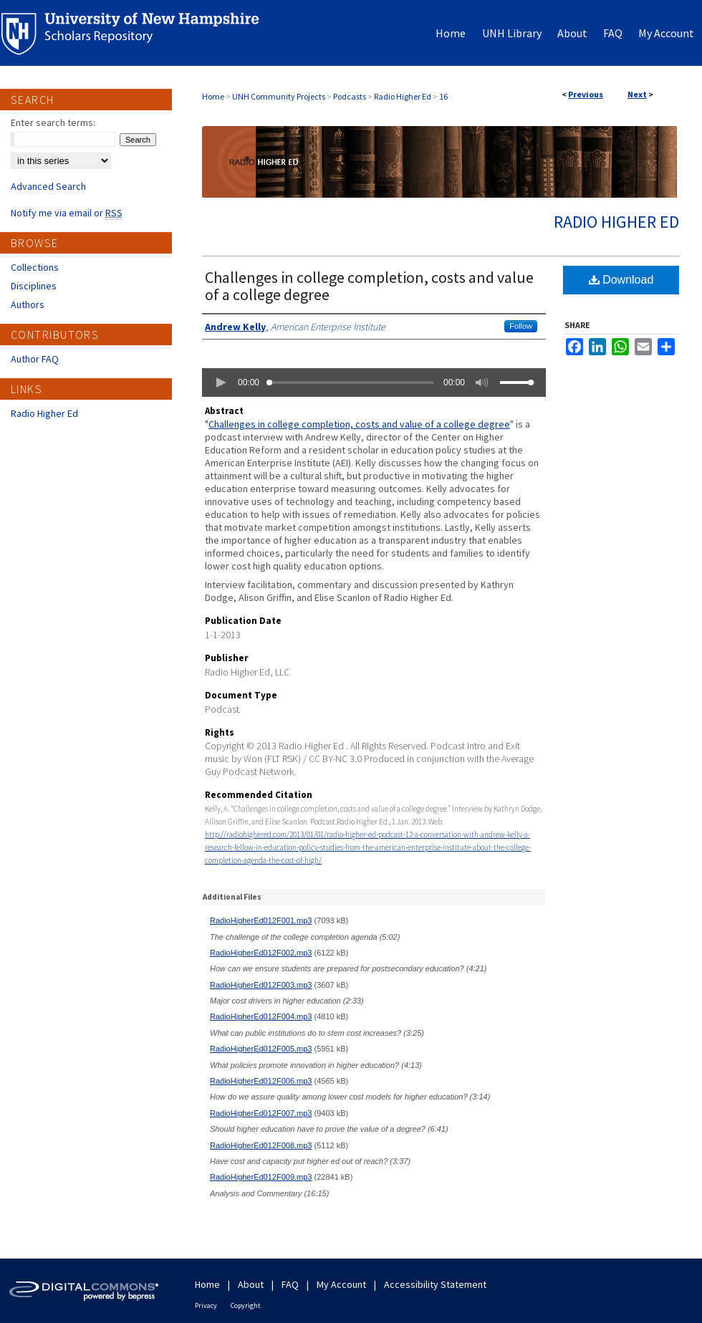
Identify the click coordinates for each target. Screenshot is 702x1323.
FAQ (290, 1284)
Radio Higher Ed (402, 96)
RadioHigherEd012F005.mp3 (261, 1048)
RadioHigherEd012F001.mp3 (261, 920)
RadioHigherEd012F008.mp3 (261, 1145)
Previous (585, 94)
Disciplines (34, 285)
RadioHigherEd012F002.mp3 (261, 952)
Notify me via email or (66, 212)
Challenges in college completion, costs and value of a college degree (369, 285)
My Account (341, 1284)
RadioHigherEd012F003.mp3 (261, 985)
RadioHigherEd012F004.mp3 (261, 1016)
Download (621, 280)
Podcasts (349, 96)
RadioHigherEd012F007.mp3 (261, 1113)
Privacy (206, 1305)
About (251, 1284)
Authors (27, 304)
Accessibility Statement (435, 1284)
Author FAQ (35, 358)
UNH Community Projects (278, 96)
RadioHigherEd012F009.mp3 (261, 1177)
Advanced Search (48, 186)
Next (637, 94)
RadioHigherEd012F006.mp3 (261, 1081)
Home (213, 96)
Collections (35, 267)
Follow (520, 326)
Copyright (246, 1305)
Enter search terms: (53, 122)
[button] (221, 382)
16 (443, 96)
